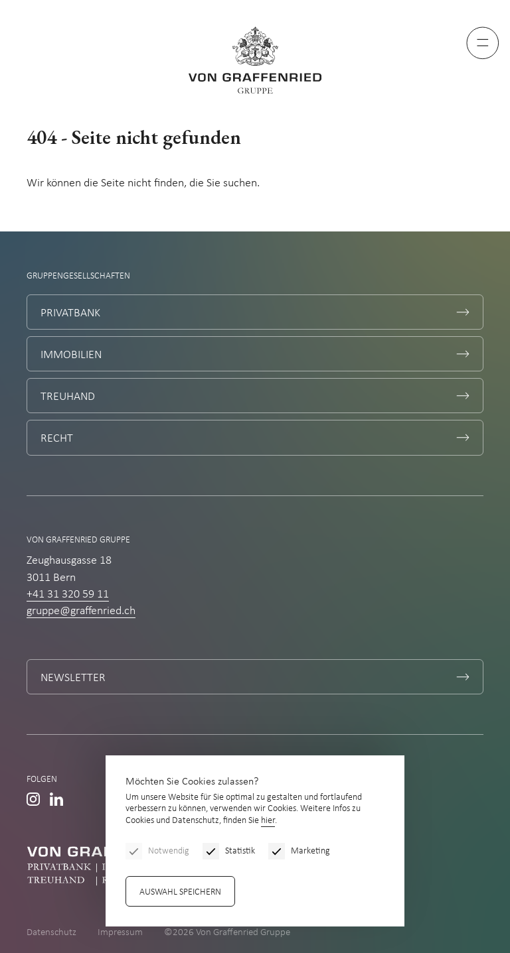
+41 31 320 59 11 (68, 594)
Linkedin (56, 799)
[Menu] (482, 43)
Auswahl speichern (180, 892)
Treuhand (68, 397)
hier (268, 820)
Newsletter (73, 678)
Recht (57, 438)
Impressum (120, 933)
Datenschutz (51, 933)
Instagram (33, 799)
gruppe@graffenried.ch (81, 611)
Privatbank (70, 313)
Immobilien (71, 355)
